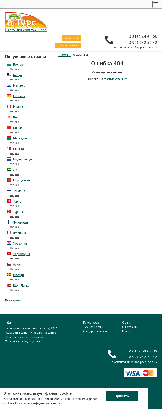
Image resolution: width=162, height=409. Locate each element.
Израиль (19, 85)
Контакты (128, 331)
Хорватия (20, 243)
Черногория (21, 254)
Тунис (17, 201)
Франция (19, 232)
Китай (17, 127)
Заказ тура (71, 38)
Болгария (19, 64)
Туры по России (93, 327)
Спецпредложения (95, 331)
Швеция (18, 275)
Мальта (18, 148)
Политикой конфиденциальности (37, 403)
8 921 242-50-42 (143, 42)
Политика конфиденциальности (25, 341)
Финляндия (21, 222)
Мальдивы (20, 138)
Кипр (16, 117)
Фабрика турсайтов (43, 332)
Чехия (17, 264)
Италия (18, 106)
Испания (19, 96)
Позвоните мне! (68, 45)
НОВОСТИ (64, 55)
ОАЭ (16, 169)
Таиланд (19, 190)
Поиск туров (91, 322)
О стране (14, 69)
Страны (126, 322)
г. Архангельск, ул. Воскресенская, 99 (134, 47)
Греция (17, 75)
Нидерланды (22, 159)
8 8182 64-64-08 (143, 36)
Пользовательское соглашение (25, 337)
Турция (18, 211)
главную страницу (115, 79)
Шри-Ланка (21, 285)
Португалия (21, 180)
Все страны (13, 300)
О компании (129, 327)
